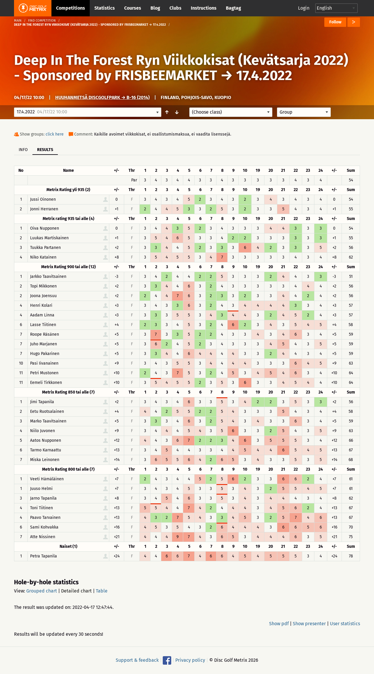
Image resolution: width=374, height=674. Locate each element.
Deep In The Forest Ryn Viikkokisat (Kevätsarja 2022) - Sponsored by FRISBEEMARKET (181, 68)
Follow (335, 22)
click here (55, 134)
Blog (155, 8)
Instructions (204, 8)
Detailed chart (76, 591)
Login (303, 8)
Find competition (42, 20)
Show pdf (279, 623)
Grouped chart (41, 591)
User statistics (345, 623)
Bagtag (233, 8)
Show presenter (309, 623)
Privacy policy (190, 660)
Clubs (175, 8)
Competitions (70, 8)
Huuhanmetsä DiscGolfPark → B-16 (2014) (102, 97)
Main (18, 20)
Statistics (104, 8)
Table (102, 591)
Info (23, 149)
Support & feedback (137, 660)
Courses (132, 8)
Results (45, 149)
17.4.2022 (264, 75)
